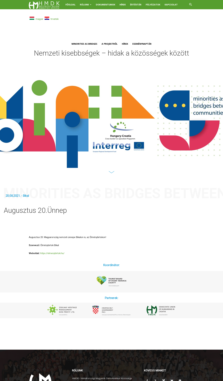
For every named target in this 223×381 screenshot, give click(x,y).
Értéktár (135, 4)
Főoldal (71, 4)
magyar (36, 19)
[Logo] (46, 4)
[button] (190, 4)
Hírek (123, 4)
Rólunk (85, 4)
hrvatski (52, 19)
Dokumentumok (105, 4)
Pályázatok (153, 4)
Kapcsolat (171, 4)
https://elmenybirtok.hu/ (52, 253)
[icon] (111, 174)
